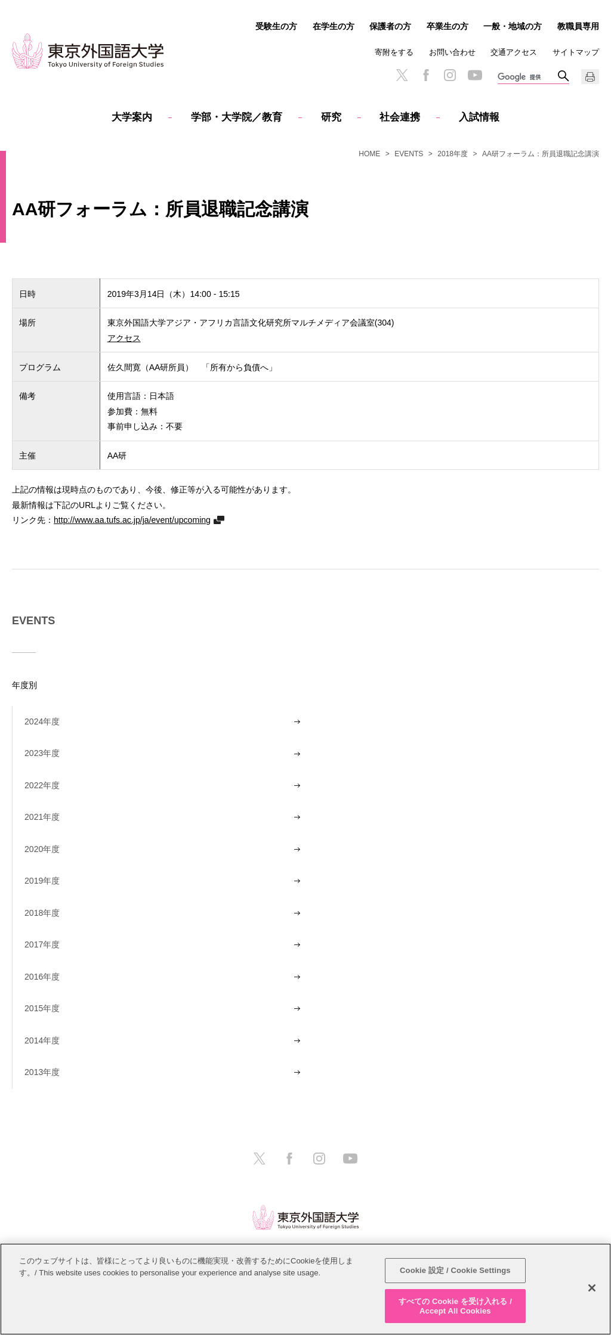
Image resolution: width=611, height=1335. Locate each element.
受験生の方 (276, 26)
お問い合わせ (452, 52)
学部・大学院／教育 (236, 117)
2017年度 (42, 944)
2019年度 (42, 880)
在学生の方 (333, 26)
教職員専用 (578, 26)
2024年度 (42, 721)
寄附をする (394, 52)
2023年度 (42, 753)
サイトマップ (576, 52)
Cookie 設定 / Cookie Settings (455, 1273)
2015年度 (42, 1008)
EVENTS (408, 154)
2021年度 (42, 817)
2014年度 (42, 1040)
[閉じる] (592, 1291)
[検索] (527, 77)
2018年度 (452, 154)
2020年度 (42, 849)
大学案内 (132, 117)
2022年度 (42, 785)
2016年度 (42, 976)
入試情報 (479, 117)
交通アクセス (513, 52)
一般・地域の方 (512, 26)
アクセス (124, 337)
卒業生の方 (447, 26)
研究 (331, 117)
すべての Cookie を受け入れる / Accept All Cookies (455, 1309)
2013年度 (42, 1072)
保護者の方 (390, 26)
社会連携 (399, 117)
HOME (369, 154)
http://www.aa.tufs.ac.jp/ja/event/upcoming (132, 519)
